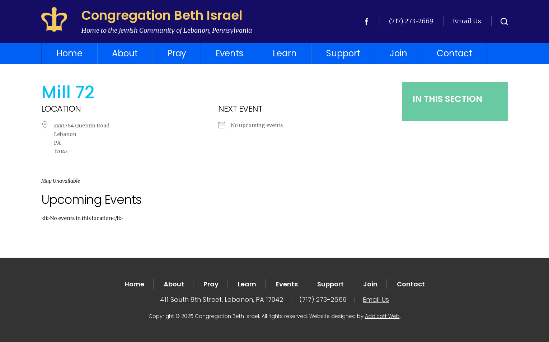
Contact (454, 53)
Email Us (467, 21)
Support (343, 53)
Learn (285, 53)
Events (229, 53)
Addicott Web (382, 316)
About (125, 53)
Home (69, 53)
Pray (176, 53)
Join (398, 53)
